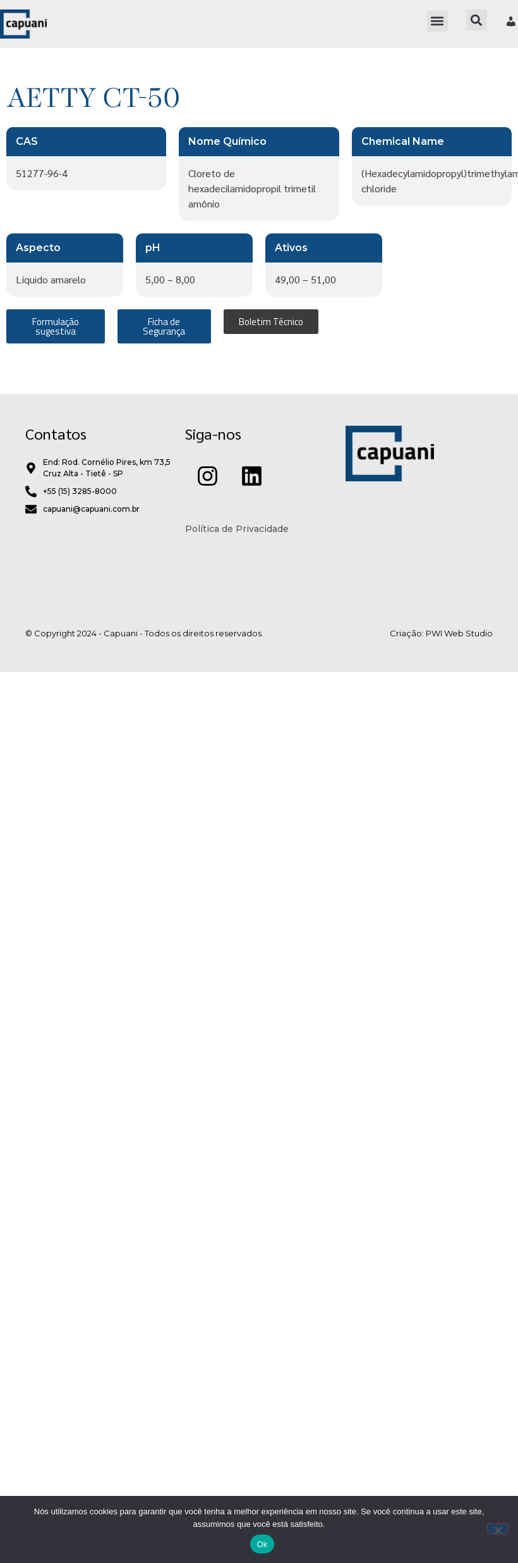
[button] (437, 21)
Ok (261, 1544)
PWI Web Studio (459, 633)
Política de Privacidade (237, 528)
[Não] (498, 1529)
